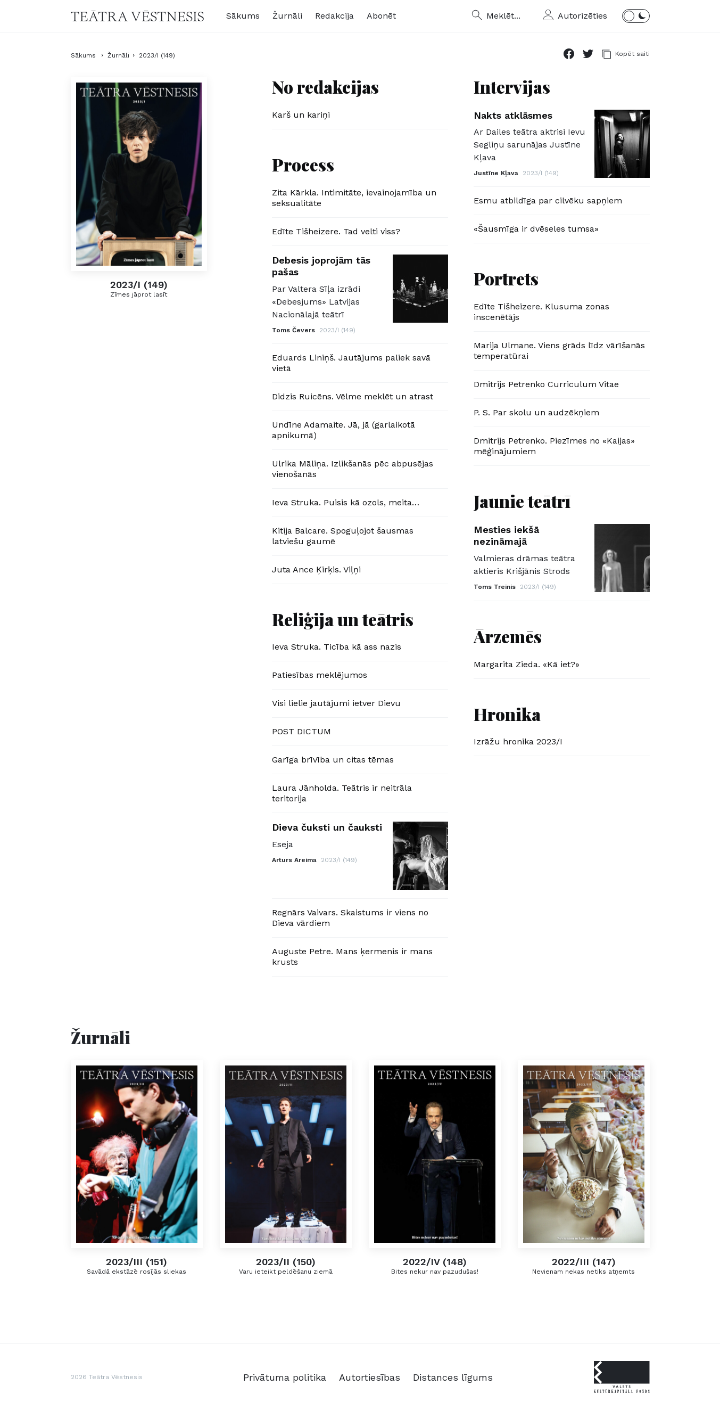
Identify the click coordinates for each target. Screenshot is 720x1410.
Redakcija (334, 16)
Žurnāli (287, 16)
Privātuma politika (284, 1377)
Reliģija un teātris (342, 619)
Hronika (507, 713)
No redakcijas (325, 86)
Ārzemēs (508, 636)
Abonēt (381, 16)
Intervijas (512, 86)
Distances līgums (453, 1377)
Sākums (243, 16)
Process (303, 164)
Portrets (506, 278)
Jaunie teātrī (522, 500)
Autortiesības (369, 1377)
